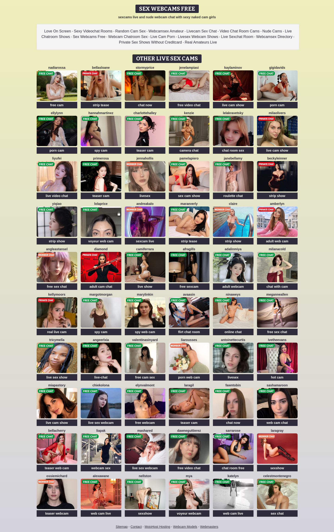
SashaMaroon (277, 385)
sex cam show (189, 196)
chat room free (233, 468)
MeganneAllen (277, 294)
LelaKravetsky (233, 113)
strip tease (101, 105)
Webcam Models (185, 527)
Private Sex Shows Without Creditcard (150, 42)
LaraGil (189, 385)
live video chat (57, 196)
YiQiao (56, 204)
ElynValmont (144, 385)
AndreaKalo (145, 204)
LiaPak (101, 430)
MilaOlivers (277, 113)
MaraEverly (189, 204)
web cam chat (277, 423)
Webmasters (209, 527)
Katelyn (233, 476)
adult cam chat (101, 286)
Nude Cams (272, 31)
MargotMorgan (101, 294)
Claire (233, 204)
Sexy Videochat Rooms (93, 31)
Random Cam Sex (130, 31)
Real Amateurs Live (201, 42)
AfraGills (189, 249)
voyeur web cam (101, 241)
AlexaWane (101, 476)
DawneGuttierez (189, 430)
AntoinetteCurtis (233, 340)
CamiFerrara (145, 249)
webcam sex (101, 468)
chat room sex (233, 150)
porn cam (277, 105)
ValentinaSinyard (145, 340)
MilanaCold (277, 249)
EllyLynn (57, 113)
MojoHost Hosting (157, 527)
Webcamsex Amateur (166, 31)
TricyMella (56, 340)
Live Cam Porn (163, 37)
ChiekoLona (100, 385)
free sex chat (57, 286)
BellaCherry (57, 430)
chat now (145, 105)
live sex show (56, 377)
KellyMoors (56, 294)
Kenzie (189, 113)
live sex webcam (101, 423)
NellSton (145, 476)
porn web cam (189, 377)
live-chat (101, 377)
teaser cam (144, 150)
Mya (189, 476)
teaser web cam (57, 468)
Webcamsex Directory (274, 37)
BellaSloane (101, 67)
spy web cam (145, 332)
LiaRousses (189, 340)
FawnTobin (233, 385)
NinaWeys (233, 294)
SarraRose (233, 430)
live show (145, 286)
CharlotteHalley (145, 113)
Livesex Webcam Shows (198, 37)
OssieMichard (56, 476)
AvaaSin (189, 294)
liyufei (56, 158)
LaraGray (277, 430)
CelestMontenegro (277, 476)
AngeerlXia (101, 340)
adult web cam (277, 241)
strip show (277, 196)
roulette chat (233, 196)
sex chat (277, 513)
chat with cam (277, 286)
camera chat (189, 150)
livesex (145, 196)
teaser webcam (56, 513)
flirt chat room (189, 332)
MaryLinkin (145, 294)
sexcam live (145, 241)
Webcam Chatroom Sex (128, 37)
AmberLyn (277, 204)
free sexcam (189, 286)
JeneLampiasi (189, 67)
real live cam (57, 332)
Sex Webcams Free (89, 37)
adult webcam (233, 286)
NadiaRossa (56, 67)
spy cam (100, 150)
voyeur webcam (189, 513)
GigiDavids (277, 67)
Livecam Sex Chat (201, 31)
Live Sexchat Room (237, 37)
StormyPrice (145, 67)
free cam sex (145, 377)
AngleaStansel (57, 249)
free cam (57, 105)
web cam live (101, 513)
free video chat (189, 105)
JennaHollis (144, 158)
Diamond (101, 249)
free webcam (145, 423)
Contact (136, 527)
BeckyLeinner (277, 158)
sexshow (277, 468)
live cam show (233, 105)
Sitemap (122, 527)
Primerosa (101, 158)
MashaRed (145, 430)
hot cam (277, 377)
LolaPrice (101, 204)
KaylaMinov (233, 67)
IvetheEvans (277, 340)
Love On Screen (57, 31)
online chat (233, 332)
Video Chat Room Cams (240, 31)
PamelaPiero (189, 158)
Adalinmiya (233, 249)
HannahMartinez (100, 113)
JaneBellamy (233, 158)
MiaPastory (57, 385)
